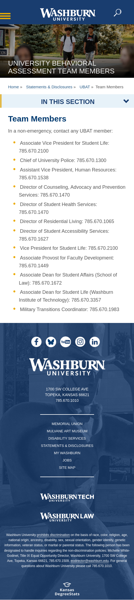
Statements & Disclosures (49, 87)
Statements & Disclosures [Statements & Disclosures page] (67, 446)
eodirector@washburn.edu (90, 561)
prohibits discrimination (53, 535)
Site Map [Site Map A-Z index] (67, 468)
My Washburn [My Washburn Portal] (67, 453)
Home (13, 87)
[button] (118, 13)
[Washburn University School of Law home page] (67, 517)
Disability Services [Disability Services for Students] (67, 438)
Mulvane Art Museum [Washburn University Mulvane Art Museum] (67, 431)
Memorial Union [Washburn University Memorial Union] (67, 424)
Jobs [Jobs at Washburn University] (67, 460)
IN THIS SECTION (68, 101)
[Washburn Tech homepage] (67, 497)
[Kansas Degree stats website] (67, 591)
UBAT (85, 87)
